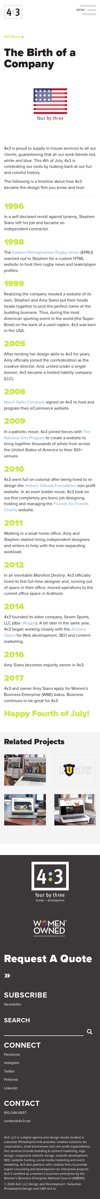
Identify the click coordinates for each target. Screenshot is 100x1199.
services (16, 1151)
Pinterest (11, 1080)
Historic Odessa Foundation (50, 485)
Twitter (9, 1071)
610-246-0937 (15, 1113)
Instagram (11, 1063)
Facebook (12, 1054)
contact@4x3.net (17, 1121)
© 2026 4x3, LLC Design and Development (34, 1184)
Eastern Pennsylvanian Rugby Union (45, 252)
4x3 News (12, 36)
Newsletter (12, 1004)
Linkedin (10, 1088)
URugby (28, 623)
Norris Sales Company (24, 402)
